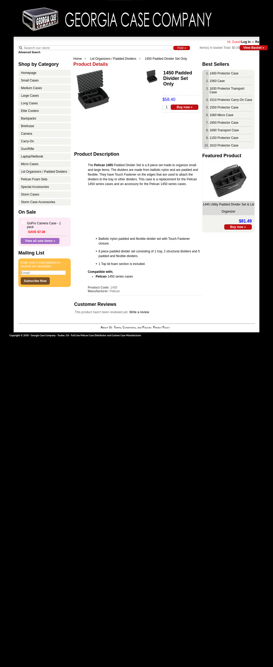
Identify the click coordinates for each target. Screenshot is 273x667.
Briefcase (27, 126)
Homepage (28, 73)
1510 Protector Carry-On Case (231, 100)
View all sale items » (40, 241)
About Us (106, 327)
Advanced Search (29, 52)
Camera (26, 133)
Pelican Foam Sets (34, 179)
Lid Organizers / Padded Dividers (113, 59)
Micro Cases (30, 164)
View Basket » (253, 48)
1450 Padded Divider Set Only (166, 59)
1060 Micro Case (221, 115)
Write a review (139, 312)
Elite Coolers (30, 111)
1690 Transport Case (224, 130)
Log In (246, 42)
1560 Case (217, 81)
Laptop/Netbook (32, 156)
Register (261, 42)
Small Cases (30, 80)
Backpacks (28, 118)
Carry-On (27, 141)
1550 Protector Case (224, 107)
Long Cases (29, 103)
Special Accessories (35, 187)
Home (77, 59)
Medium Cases (31, 88)
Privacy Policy (161, 327)
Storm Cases (30, 194)
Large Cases (30, 95)
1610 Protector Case (224, 145)
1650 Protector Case (224, 122)
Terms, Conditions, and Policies (132, 327)
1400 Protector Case (224, 73)
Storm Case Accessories (38, 202)
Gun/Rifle (27, 149)
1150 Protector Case (224, 138)
